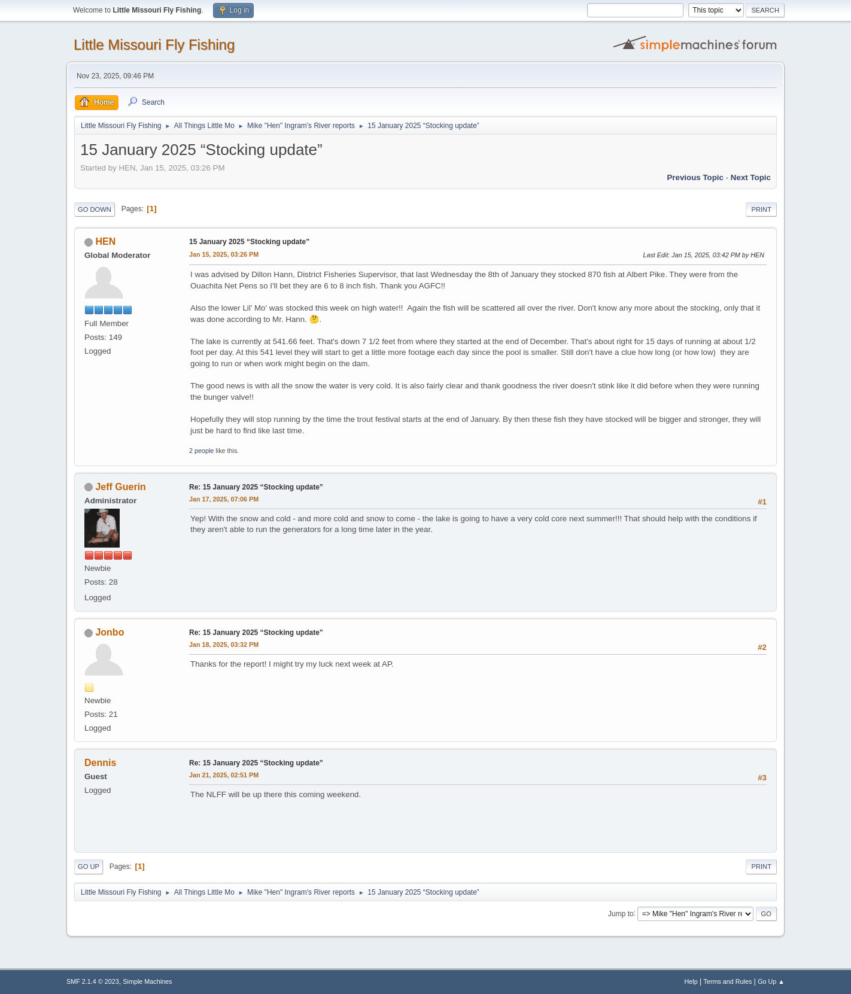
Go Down (94, 209)
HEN (105, 241)
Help (691, 981)
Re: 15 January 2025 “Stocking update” (256, 487)
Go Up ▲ (771, 981)
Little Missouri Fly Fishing (154, 45)
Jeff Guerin (120, 487)
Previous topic (695, 177)
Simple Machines (147, 981)
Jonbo (109, 632)
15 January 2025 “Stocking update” (249, 242)
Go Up (88, 866)
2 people (201, 450)
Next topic (751, 177)
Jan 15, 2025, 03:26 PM (224, 254)
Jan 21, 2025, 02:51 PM (224, 775)
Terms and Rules (728, 981)
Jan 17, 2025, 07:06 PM (224, 499)
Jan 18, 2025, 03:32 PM (224, 644)
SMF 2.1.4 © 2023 (92, 981)
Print (761, 209)
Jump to (621, 913)
